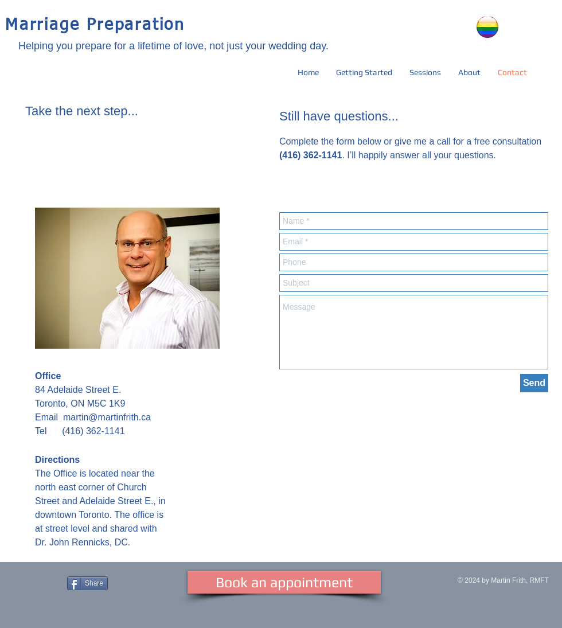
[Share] (87, 583)
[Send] (534, 383)
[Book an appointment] (284, 582)
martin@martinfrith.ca (107, 417)
